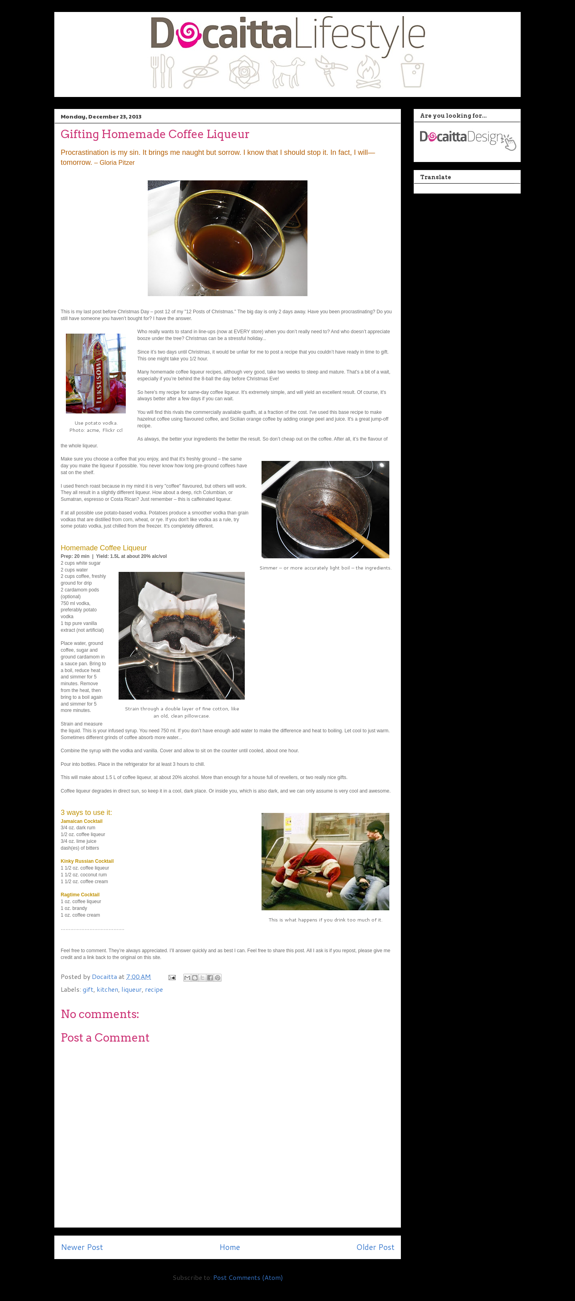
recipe (154, 989)
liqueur (131, 989)
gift (88, 989)
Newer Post (82, 1247)
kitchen (107, 989)
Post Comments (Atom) (248, 1277)
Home (229, 1247)
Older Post (375, 1247)
